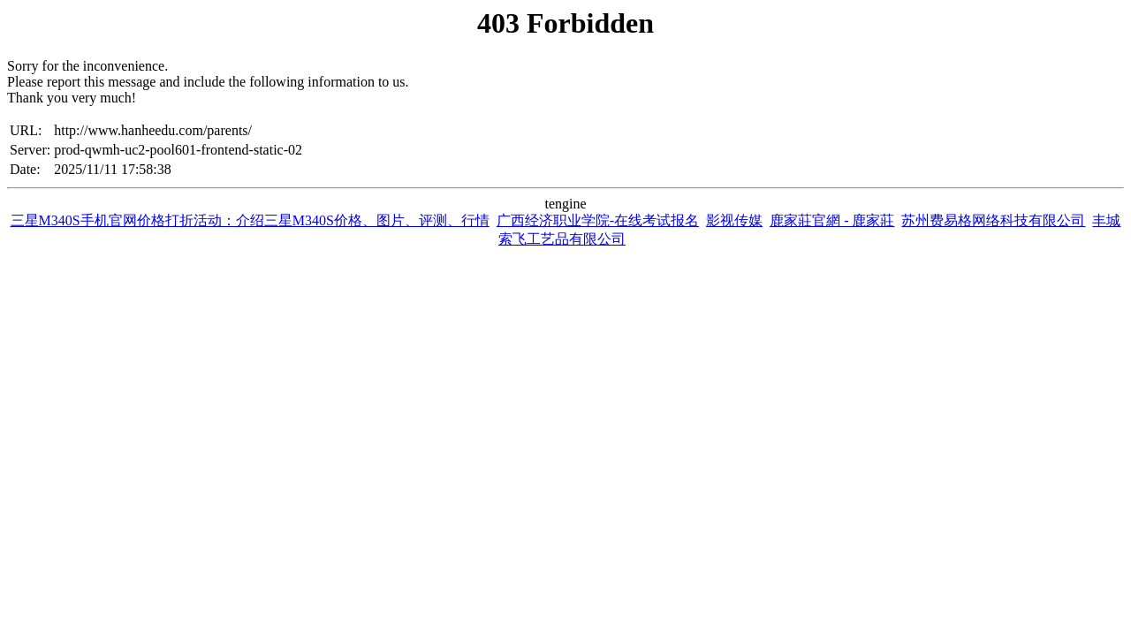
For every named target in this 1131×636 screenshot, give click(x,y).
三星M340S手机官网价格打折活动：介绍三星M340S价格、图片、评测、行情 (250, 220)
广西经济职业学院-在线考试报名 (598, 220)
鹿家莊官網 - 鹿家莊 (832, 220)
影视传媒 (734, 220)
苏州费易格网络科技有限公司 (993, 220)
